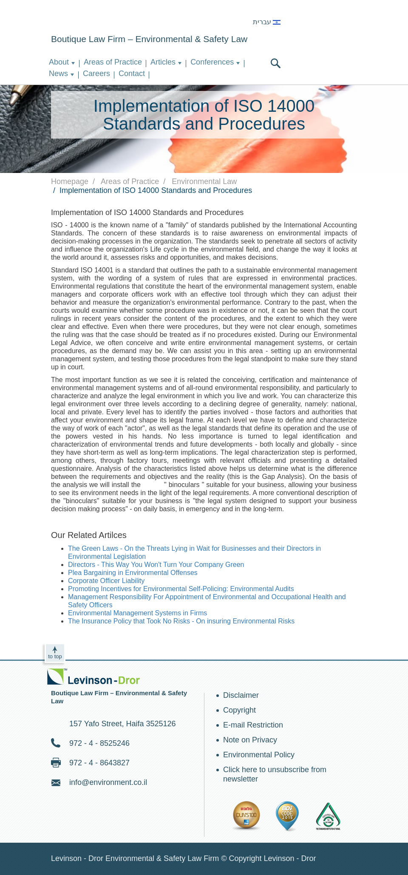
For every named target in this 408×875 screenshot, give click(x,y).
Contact (132, 73)
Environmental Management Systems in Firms (137, 613)
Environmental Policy (259, 754)
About (59, 62)
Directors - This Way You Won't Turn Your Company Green (156, 564)
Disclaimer (241, 695)
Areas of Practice (113, 62)
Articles (163, 62)
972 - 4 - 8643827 (99, 763)
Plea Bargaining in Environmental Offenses (133, 572)
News (58, 73)
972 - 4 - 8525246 (99, 743)
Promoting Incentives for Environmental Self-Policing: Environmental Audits (181, 588)
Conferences (212, 62)
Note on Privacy (250, 740)
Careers (96, 73)
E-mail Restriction (253, 725)
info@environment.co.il (108, 782)
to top (55, 656)
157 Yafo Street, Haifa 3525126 (122, 723)
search (275, 63)
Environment (94, 18)
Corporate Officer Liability (106, 580)
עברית (266, 21)
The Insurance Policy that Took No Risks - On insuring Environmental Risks (181, 621)
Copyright (239, 710)
